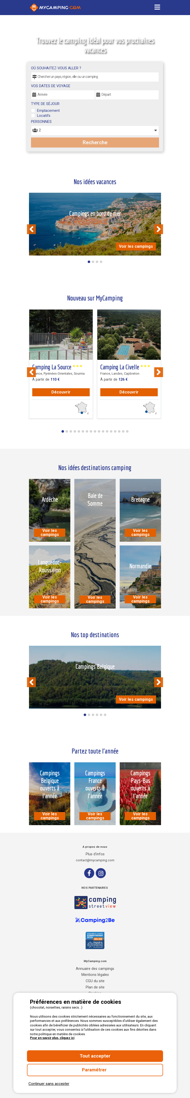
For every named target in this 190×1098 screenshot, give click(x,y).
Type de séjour (45, 104)
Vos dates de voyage (50, 86)
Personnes (41, 122)
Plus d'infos (95, 854)
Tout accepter (95, 1056)
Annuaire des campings (95, 969)
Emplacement (48, 111)
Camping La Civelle (125, 367)
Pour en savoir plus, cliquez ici (52, 1038)
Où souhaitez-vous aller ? (56, 68)
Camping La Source (57, 367)
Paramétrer (95, 1070)
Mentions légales (95, 975)
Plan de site (95, 987)
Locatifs (43, 116)
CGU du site (95, 981)
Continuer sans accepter (48, 1083)
